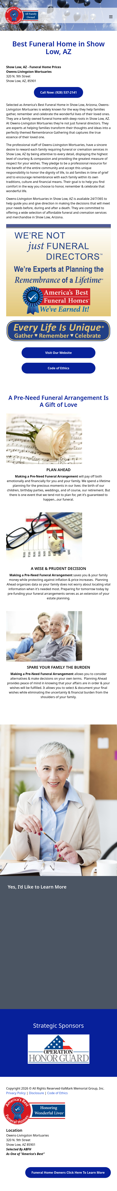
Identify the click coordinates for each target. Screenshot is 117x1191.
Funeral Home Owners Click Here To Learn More (68, 1172)
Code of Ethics (58, 368)
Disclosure (36, 1093)
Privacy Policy (16, 1093)
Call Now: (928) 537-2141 (58, 92)
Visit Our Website (58, 353)
